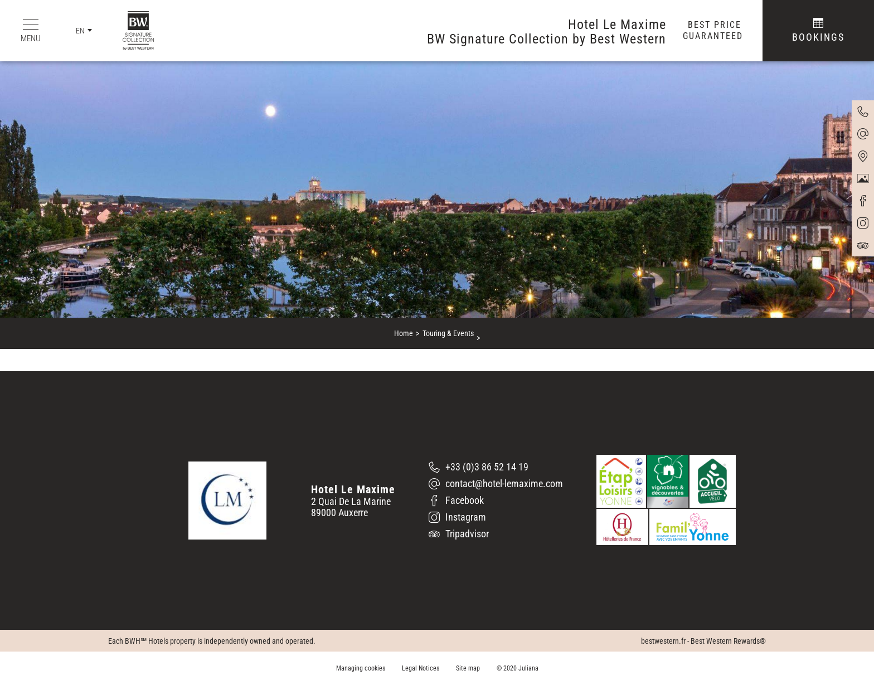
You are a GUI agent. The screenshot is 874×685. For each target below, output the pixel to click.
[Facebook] (496, 500)
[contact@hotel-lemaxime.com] (496, 483)
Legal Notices (420, 668)
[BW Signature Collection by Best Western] (130, 30)
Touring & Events (448, 333)
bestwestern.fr (663, 641)
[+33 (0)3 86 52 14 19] (496, 467)
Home (403, 333)
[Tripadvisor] (496, 534)
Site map (468, 668)
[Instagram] (496, 517)
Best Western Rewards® (728, 641)
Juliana (528, 668)
